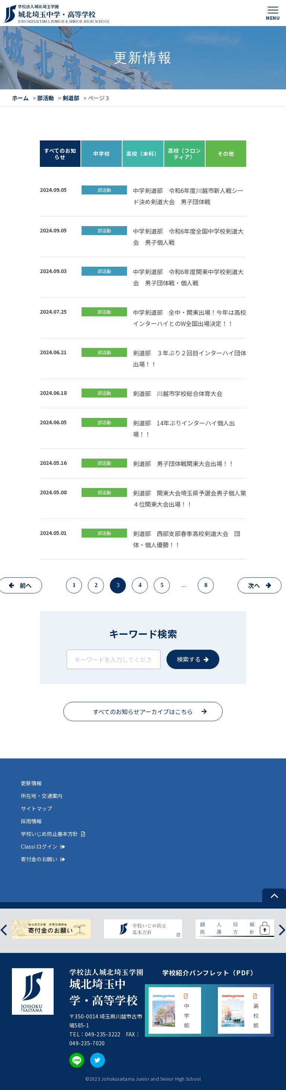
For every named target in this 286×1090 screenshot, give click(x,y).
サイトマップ (36, 808)
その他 (225, 153)
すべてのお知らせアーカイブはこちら (143, 711)
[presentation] (3, 929)
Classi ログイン (43, 846)
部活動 (45, 98)
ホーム (20, 98)
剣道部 (71, 98)
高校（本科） (142, 153)
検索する (189, 659)
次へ (254, 585)
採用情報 (31, 821)
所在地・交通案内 (42, 795)
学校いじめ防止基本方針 (53, 833)
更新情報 (31, 783)
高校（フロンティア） (184, 154)
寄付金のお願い (43, 859)
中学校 (101, 153)
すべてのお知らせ (60, 154)
